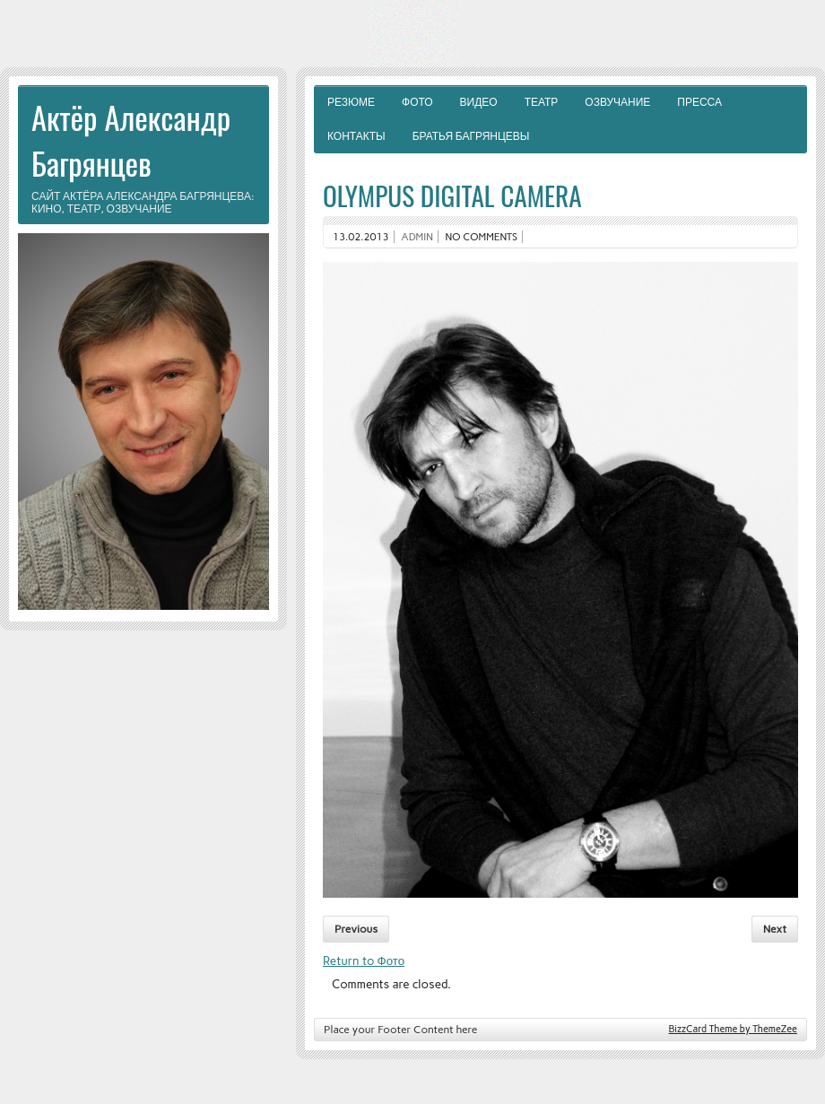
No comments (482, 236)
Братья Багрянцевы (471, 136)
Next (774, 929)
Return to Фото (363, 960)
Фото (417, 102)
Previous (356, 929)
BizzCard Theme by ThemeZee (733, 1029)
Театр (542, 102)
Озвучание (617, 102)
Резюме (351, 102)
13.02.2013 (361, 236)
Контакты (356, 136)
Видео (479, 102)
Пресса (699, 102)
